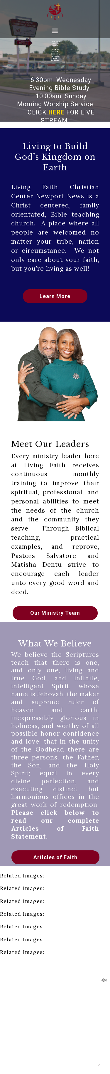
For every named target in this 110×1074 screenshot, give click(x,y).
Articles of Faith (55, 857)
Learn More (55, 296)
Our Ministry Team (55, 613)
